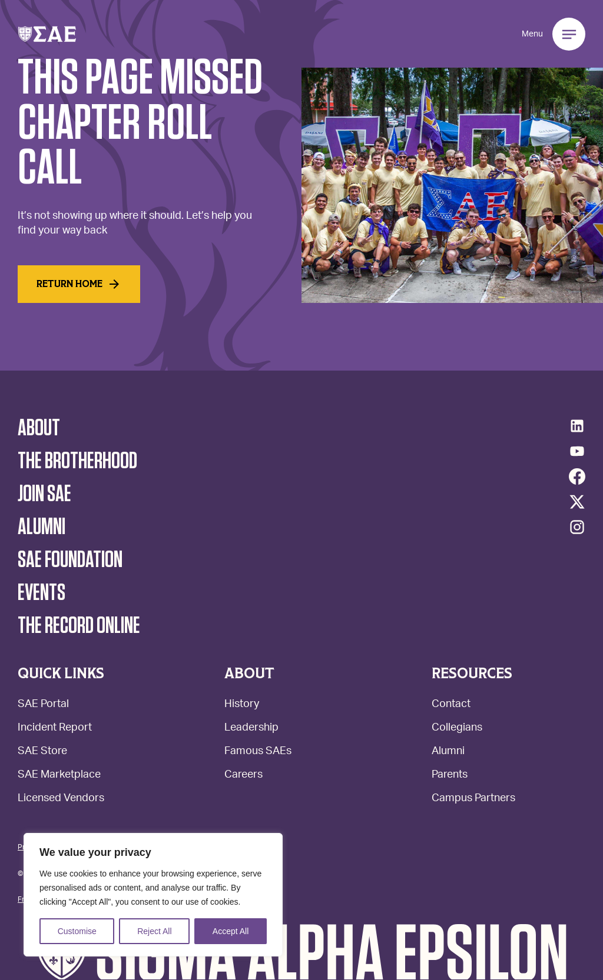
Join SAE (44, 494)
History (241, 705)
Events (41, 593)
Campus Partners (473, 799)
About (39, 428)
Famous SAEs (257, 752)
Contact (451, 705)
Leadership (251, 728)
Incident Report (55, 728)
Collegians (457, 728)
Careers (243, 775)
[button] (47, 34)
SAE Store (42, 752)
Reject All (154, 931)
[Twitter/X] (577, 502)
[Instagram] (577, 527)
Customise (77, 931)
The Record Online (79, 625)
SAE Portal (43, 705)
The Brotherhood (77, 461)
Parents (450, 775)
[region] (153, 894)
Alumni (448, 752)
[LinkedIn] (577, 426)
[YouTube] (577, 451)
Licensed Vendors (61, 799)
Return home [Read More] (79, 284)
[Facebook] (577, 476)
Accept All (231, 931)
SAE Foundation (70, 560)
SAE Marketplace (59, 775)
